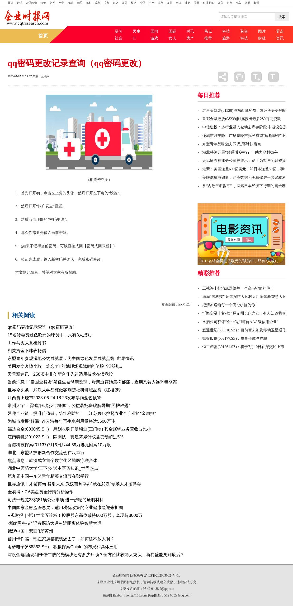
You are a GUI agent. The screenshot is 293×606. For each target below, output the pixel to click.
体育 (220, 3)
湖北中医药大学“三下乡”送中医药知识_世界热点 (53, 468)
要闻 (118, 31)
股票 (196, 3)
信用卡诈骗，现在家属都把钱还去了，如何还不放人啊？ (61, 539)
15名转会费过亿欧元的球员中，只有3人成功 (50, 335)
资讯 (280, 38)
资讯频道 (31, 3)
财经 (19, 3)
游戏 (154, 38)
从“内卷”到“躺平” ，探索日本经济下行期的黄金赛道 (246, 186)
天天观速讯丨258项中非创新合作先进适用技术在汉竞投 (60, 374)
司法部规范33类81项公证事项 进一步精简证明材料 (56, 499)
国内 (154, 31)
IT (134, 38)
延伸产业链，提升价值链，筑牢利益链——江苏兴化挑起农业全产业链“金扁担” (82, 413)
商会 (115, 3)
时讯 (190, 31)
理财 (187, 3)
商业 (169, 3)
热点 (229, 3)
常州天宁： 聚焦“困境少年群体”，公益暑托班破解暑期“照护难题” (69, 405)
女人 (172, 38)
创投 (52, 3)
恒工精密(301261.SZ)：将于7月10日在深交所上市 (243, 347)
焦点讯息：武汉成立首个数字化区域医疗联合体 (52, 460)
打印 (239, 77)
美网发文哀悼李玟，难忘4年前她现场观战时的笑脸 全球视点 (65, 366)
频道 (256, 3)
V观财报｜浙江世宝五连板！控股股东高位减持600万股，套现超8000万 (75, 515)
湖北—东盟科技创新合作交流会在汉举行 (46, 452)
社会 (118, 38)
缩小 (273, 77)
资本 (88, 3)
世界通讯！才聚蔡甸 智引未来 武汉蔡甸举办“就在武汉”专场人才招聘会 (74, 484)
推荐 (208, 38)
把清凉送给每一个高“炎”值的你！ (230, 305)
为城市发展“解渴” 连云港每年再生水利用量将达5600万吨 (61, 421)
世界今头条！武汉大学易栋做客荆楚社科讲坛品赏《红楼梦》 (65, 390)
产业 (61, 3)
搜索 (282, 17)
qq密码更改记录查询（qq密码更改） (42, 327)
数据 (133, 3)
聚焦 (244, 31)
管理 (79, 3)
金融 (70, 3)
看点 (280, 31)
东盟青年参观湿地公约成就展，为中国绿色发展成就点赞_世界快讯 (71, 358)
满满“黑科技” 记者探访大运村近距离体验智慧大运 (54, 523)
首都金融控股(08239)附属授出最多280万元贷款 (241, 119)
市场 (178, 3)
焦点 (208, 31)
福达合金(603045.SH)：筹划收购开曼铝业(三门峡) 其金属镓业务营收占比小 (79, 429)
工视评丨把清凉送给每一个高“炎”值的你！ (238, 288)
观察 (97, 3)
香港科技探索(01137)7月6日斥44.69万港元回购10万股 (59, 444)
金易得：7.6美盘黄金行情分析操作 (40, 492)
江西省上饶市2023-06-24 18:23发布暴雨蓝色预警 (54, 397)
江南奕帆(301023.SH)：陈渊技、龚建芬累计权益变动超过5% (65, 437)
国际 (172, 31)
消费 (106, 3)
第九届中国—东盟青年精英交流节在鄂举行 (48, 476)
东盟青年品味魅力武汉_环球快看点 (231, 144)
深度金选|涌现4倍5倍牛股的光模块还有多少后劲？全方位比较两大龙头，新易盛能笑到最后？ (96, 554)
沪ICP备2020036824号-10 (162, 575)
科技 (226, 31)
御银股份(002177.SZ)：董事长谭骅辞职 (234, 338)
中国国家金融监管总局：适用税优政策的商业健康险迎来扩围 (65, 507)
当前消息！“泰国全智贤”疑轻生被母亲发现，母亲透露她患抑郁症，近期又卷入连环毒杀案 (92, 382)
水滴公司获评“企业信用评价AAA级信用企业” (240, 322)
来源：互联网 (41, 76)
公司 (124, 3)
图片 (262, 31)
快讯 (142, 3)
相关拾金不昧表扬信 (27, 350)
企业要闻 (208, 3)
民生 (136, 31)
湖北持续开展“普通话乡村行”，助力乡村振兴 (240, 152)
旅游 (247, 3)
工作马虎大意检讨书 (27, 342)
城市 (160, 3)
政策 (43, 3)
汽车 (238, 3)
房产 (151, 3)
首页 (10, 3)
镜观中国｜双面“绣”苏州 (30, 531)
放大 (256, 77)
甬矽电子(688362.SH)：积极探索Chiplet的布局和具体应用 (63, 546)
